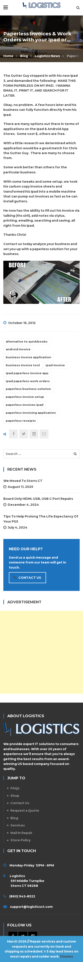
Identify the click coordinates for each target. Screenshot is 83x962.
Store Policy (20, 840)
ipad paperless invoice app (27, 373)
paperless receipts (21, 420)
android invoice (18, 349)
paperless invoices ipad (24, 404)
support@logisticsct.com (31, 907)
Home (8, 56)
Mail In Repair (21, 833)
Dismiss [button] (66, 956)
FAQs (14, 788)
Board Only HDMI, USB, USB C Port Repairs (38, 499)
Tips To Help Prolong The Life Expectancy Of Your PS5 (40, 518)
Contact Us (19, 803)
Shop (14, 796)
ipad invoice (55, 365)
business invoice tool (23, 365)
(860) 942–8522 (22, 896)
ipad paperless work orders (28, 381)
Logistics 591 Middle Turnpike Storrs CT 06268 (23, 881)
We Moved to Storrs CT (22, 481)
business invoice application (28, 357)
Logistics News (47, 56)
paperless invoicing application (31, 412)
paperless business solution (28, 389)
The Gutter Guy (16, 76)
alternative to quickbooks (27, 341)
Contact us (12, 244)
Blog (24, 56)
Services (17, 825)
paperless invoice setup (25, 397)
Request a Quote (24, 811)
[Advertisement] (41, 652)
